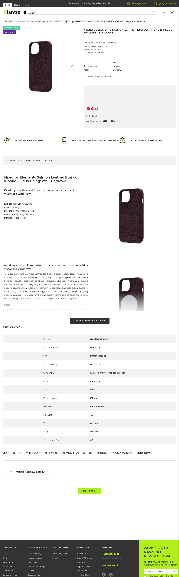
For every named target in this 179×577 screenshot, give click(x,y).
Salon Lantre (8, 569)
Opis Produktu (13, 169)
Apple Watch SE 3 (84, 574)
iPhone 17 (81, 569)
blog (26, 5)
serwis (17, 5)
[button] (164, 13)
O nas (5, 561)
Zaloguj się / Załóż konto (62, 561)
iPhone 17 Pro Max (84, 565)
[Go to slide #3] (46, 118)
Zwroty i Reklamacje (36, 574)
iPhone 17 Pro (82, 561)
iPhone (28, 30)
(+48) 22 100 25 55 (167, 3)
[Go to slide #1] (17, 118)
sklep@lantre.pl (139, 3)
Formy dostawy (34, 561)
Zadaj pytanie (90, 498)
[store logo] (19, 13)
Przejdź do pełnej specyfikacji (102, 85)
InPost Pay (32, 569)
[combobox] (97, 13)
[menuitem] (13, 20)
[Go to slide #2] (32, 118)
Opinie (48, 169)
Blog (5, 565)
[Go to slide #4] (61, 118)
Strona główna (11, 30)
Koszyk (55, 565)
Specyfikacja (33, 169)
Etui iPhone (68, 30)
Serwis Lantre (8, 574)
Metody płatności (35, 565)
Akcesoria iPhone (47, 30)
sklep (7, 5)
